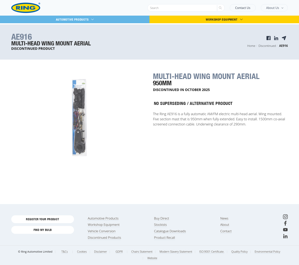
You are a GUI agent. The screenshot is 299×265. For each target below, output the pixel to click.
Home (251, 46)
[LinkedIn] (285, 236)
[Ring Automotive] (35, 8)
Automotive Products (75, 19)
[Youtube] (285, 229)
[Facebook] (285, 223)
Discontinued (267, 46)
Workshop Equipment (224, 19)
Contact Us (242, 8)
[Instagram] (285, 216)
